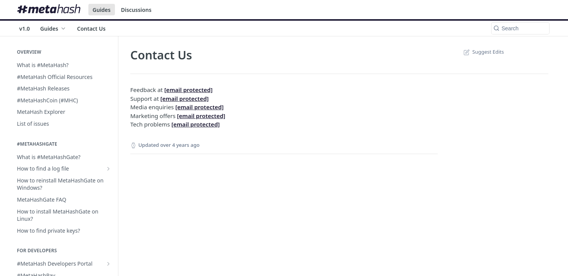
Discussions (136, 9)
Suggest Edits (483, 51)
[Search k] (520, 28)
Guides (102, 9)
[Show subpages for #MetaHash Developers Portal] (108, 264)
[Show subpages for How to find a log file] (108, 169)
